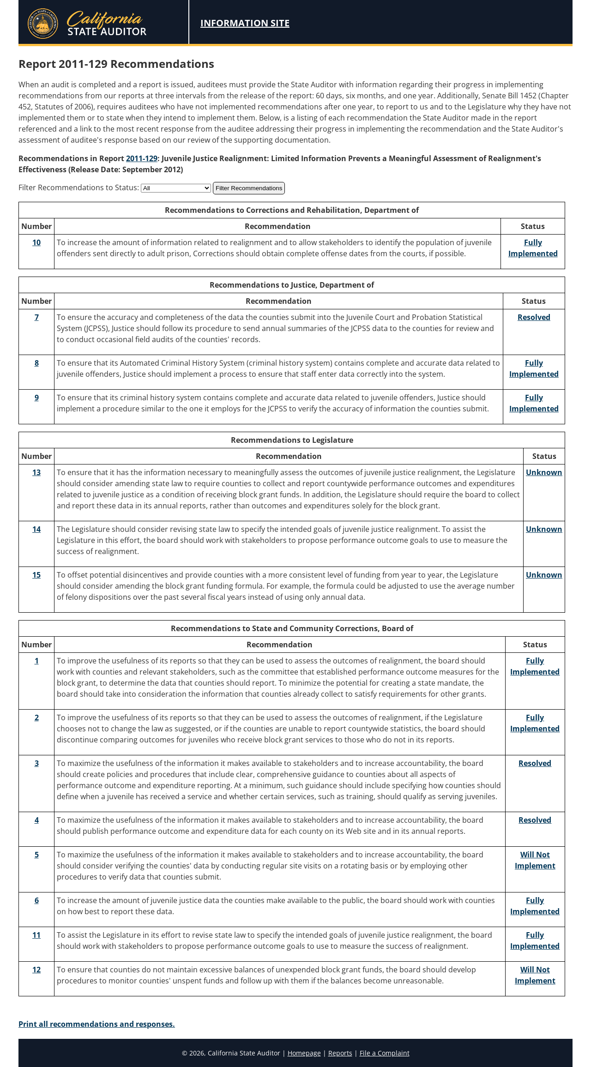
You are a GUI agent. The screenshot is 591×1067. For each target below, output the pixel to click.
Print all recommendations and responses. (96, 1024)
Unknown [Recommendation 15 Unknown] (544, 575)
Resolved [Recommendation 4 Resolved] (535, 820)
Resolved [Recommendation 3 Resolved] (535, 763)
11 (36, 935)
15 (36, 575)
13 (36, 472)
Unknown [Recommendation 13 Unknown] (544, 472)
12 (36, 970)
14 (36, 529)
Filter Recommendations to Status (77, 187)
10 (36, 242)
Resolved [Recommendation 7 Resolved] (534, 317)
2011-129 (141, 158)
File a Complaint (385, 1053)
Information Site (244, 23)
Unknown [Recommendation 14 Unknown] (544, 529)
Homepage (304, 1053)
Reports (340, 1053)
